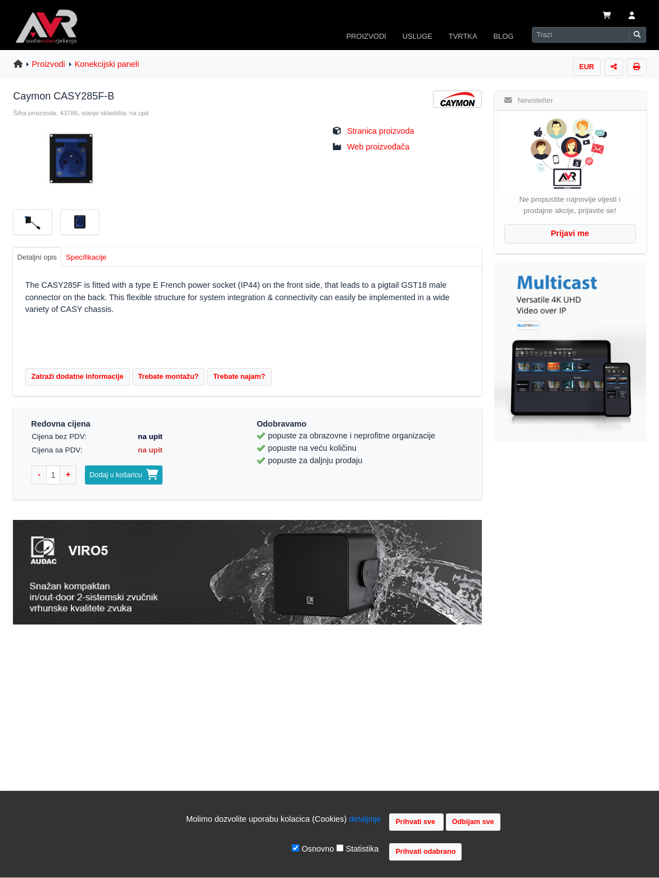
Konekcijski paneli (107, 64)
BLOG (503, 36)
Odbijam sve (473, 822)
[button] (632, 16)
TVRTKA (463, 36)
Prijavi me (570, 233)
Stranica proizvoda (380, 130)
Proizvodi (48, 64)
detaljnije (365, 818)
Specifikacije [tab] (86, 257)
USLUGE (417, 36)
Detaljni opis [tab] (37, 257)
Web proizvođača (378, 146)
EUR (586, 67)
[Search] (581, 35)
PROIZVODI (366, 36)
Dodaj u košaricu (123, 475)
